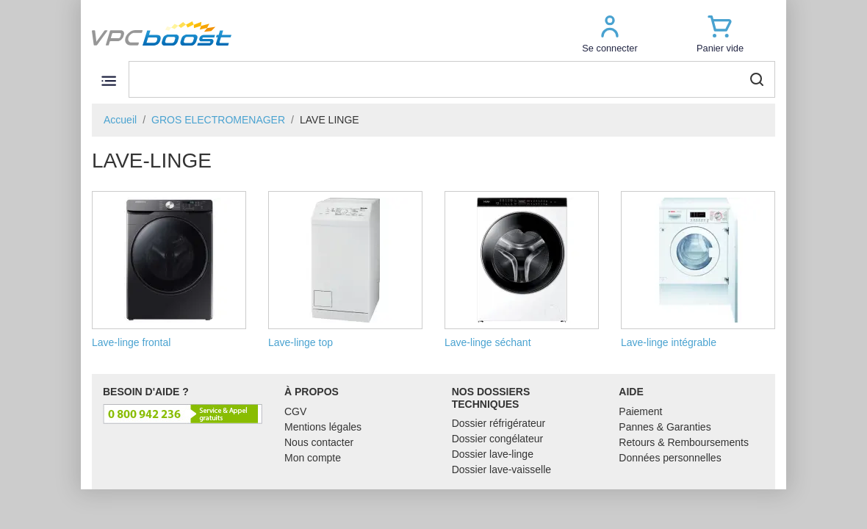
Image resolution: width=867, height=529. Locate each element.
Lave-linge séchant (522, 269)
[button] (610, 33)
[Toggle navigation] (108, 80)
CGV (295, 411)
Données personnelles (670, 458)
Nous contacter (318, 442)
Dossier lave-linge (492, 454)
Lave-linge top (345, 269)
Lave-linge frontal (169, 269)
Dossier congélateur (498, 439)
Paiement (640, 411)
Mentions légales (322, 427)
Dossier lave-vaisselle (501, 469)
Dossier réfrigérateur (499, 423)
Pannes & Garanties (664, 427)
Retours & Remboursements (684, 442)
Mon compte (312, 458)
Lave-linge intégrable (698, 269)
